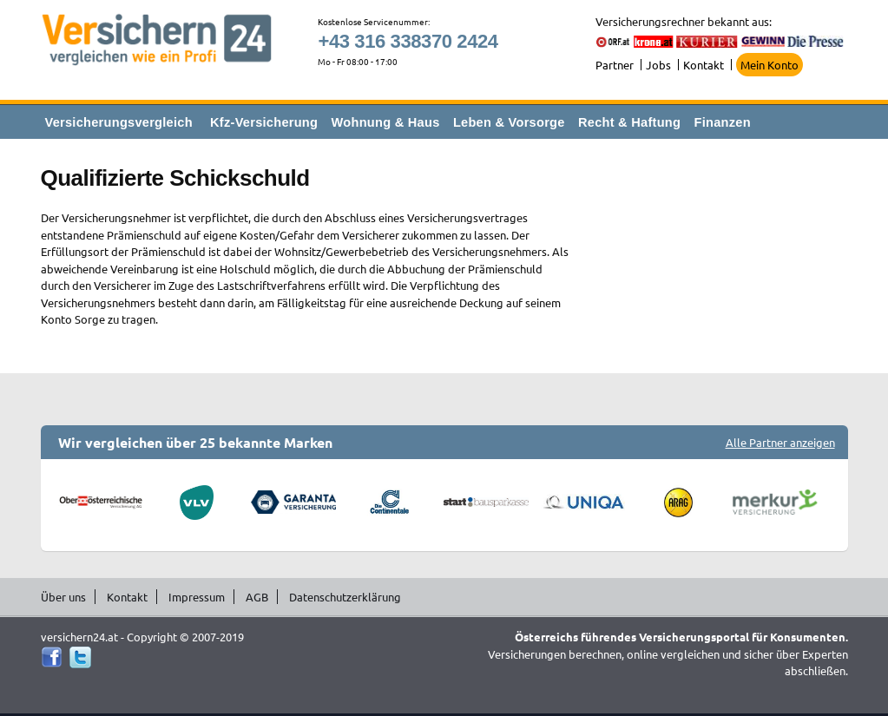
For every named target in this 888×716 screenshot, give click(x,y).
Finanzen (722, 122)
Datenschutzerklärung (345, 596)
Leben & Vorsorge (509, 122)
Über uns (63, 596)
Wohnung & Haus (386, 122)
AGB (257, 596)
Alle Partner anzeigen (780, 442)
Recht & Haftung (629, 122)
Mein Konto (769, 64)
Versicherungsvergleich (119, 122)
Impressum (196, 596)
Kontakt (703, 64)
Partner (614, 64)
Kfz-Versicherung (264, 122)
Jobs (658, 64)
